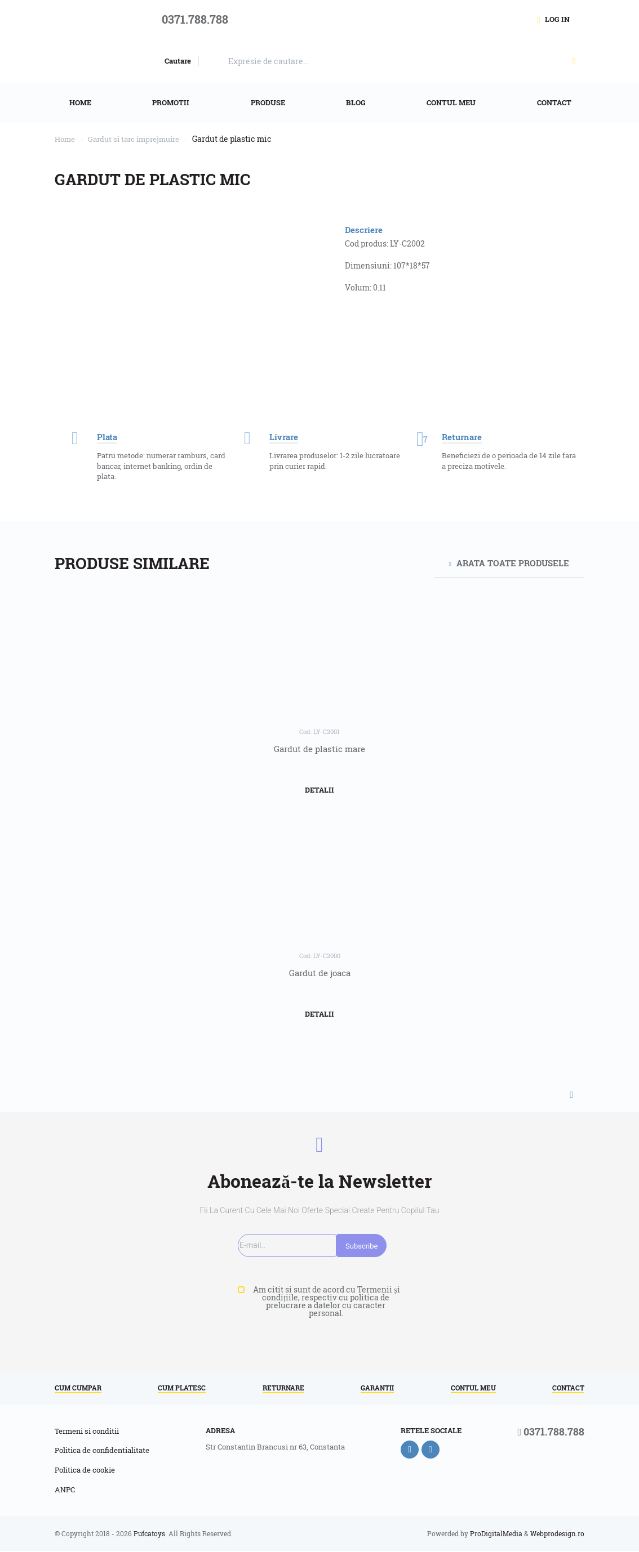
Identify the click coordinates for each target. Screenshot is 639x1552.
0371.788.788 (550, 1432)
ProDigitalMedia (496, 1534)
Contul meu (473, 1388)
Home (66, 138)
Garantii (377, 1388)
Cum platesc (182, 1388)
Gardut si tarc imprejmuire (140, 138)
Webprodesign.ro (557, 1534)
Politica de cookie (85, 1471)
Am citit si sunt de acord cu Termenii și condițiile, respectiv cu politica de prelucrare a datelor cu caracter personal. (325, 1301)
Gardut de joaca (319, 972)
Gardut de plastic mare (319, 748)
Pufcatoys (149, 1534)
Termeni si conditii (87, 1431)
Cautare (178, 61)
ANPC (65, 1491)
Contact (568, 1388)
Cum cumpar (78, 1388)
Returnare (283, 1388)
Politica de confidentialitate (102, 1451)
